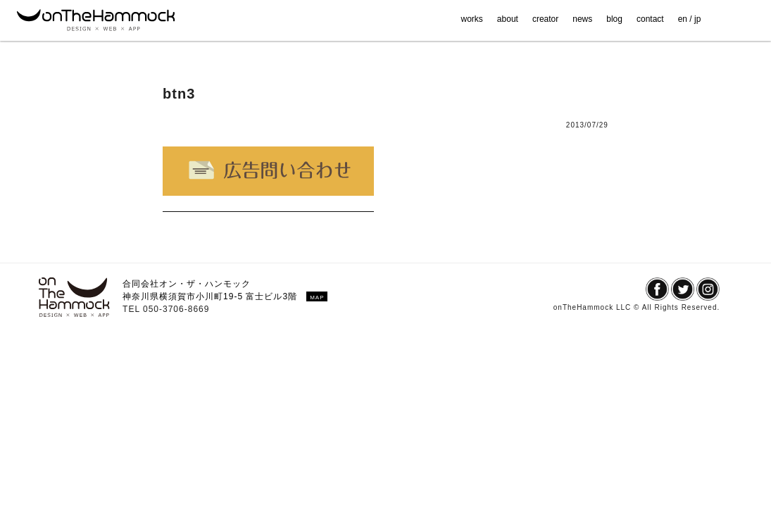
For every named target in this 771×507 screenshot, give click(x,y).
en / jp (689, 19)
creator (545, 19)
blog (614, 19)
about (507, 19)
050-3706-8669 (176, 309)
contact (650, 19)
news (582, 19)
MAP (317, 297)
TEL (133, 309)
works (472, 19)
